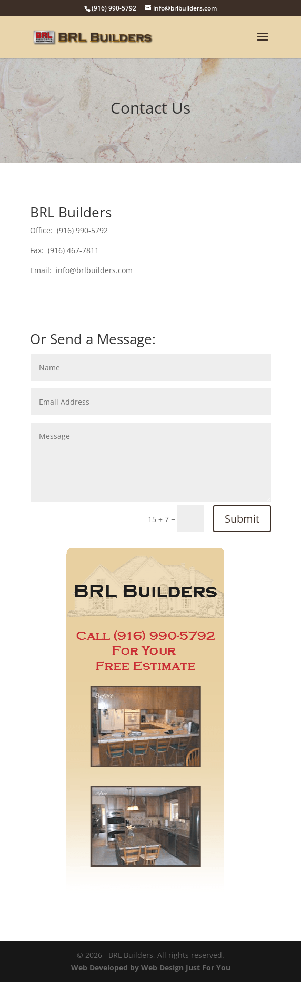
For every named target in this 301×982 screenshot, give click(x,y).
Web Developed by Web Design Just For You (150, 968)
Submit (242, 519)
